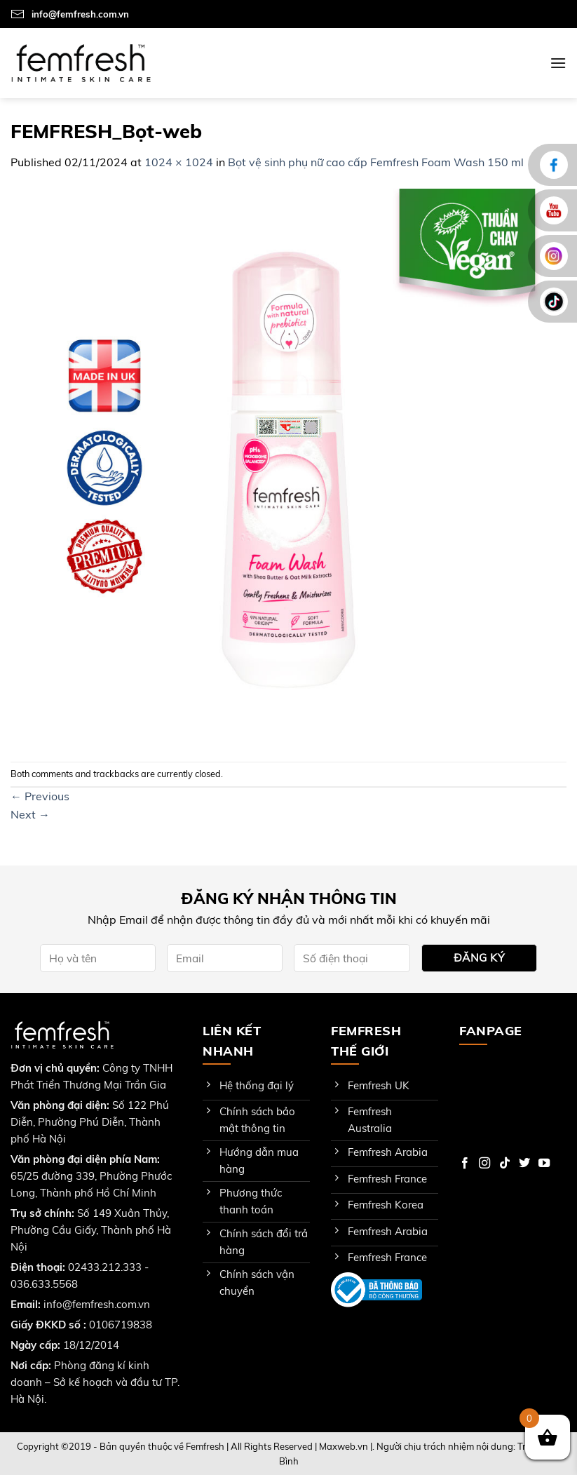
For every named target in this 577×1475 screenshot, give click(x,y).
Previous (40, 796)
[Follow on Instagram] (484, 1163)
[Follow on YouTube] (544, 1163)
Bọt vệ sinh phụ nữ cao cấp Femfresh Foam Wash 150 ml (376, 162)
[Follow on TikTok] (504, 1163)
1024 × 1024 (178, 162)
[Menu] (558, 63)
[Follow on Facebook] (464, 1163)
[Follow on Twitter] (524, 1163)
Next (30, 814)
